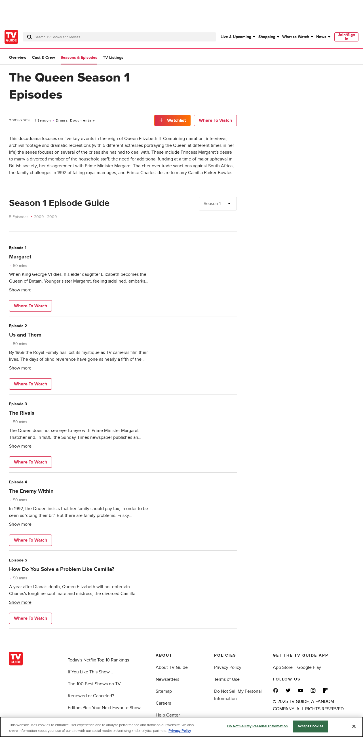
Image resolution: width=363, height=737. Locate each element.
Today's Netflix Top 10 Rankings (98, 660)
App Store (283, 667)
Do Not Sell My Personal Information (257, 726)
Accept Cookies (310, 726)
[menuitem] (238, 37)
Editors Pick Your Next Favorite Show (104, 708)
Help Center (168, 715)
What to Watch (295, 36)
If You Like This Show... (90, 672)
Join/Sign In (346, 36)
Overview (17, 57)
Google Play (309, 667)
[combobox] (119, 36)
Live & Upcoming (236, 36)
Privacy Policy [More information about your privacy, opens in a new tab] (179, 730)
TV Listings (113, 57)
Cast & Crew (43, 57)
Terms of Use (227, 679)
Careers (163, 703)
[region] (181, 727)
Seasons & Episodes (79, 57)
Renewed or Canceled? (91, 696)
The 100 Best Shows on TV (94, 684)
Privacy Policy (227, 667)
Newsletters (167, 679)
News (321, 36)
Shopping (266, 36)
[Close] (354, 726)
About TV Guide (172, 667)
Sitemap (164, 691)
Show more (20, 290)
